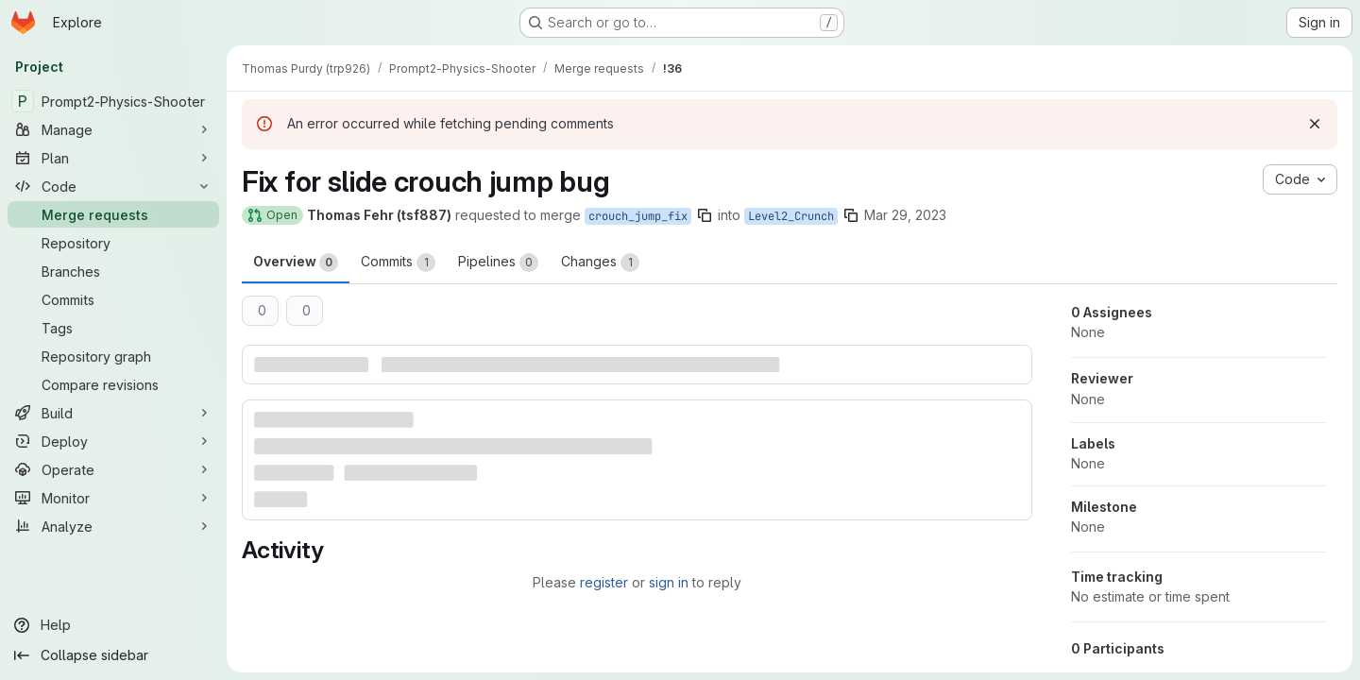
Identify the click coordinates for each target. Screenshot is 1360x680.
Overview (295, 262)
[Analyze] (113, 526)
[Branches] (113, 271)
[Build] (113, 413)
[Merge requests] (113, 214)
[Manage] (113, 129)
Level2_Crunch (791, 216)
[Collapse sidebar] (113, 655)
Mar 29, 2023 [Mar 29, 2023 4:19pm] (905, 215)
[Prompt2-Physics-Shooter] (113, 101)
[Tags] (113, 327)
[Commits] (113, 299)
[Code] (113, 186)
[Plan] (113, 157)
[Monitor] (113, 497)
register (604, 582)
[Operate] (113, 469)
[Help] (113, 625)
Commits (398, 262)
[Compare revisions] (113, 384)
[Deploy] (113, 441)
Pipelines (498, 262)
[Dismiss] (1314, 123)
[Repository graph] (113, 356)
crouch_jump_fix (638, 216)
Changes (600, 262)
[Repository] (113, 243)
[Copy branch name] (704, 215)
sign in (668, 582)
